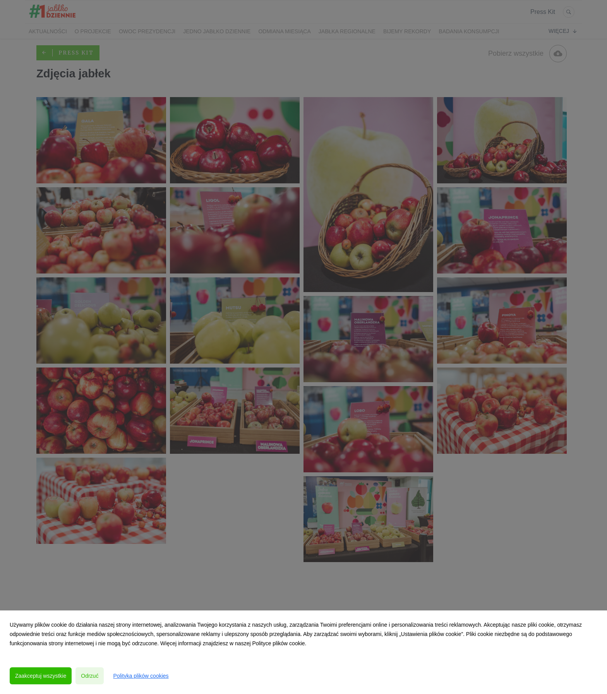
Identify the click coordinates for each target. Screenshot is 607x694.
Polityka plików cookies (140, 676)
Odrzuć (89, 676)
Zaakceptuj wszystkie (40, 676)
